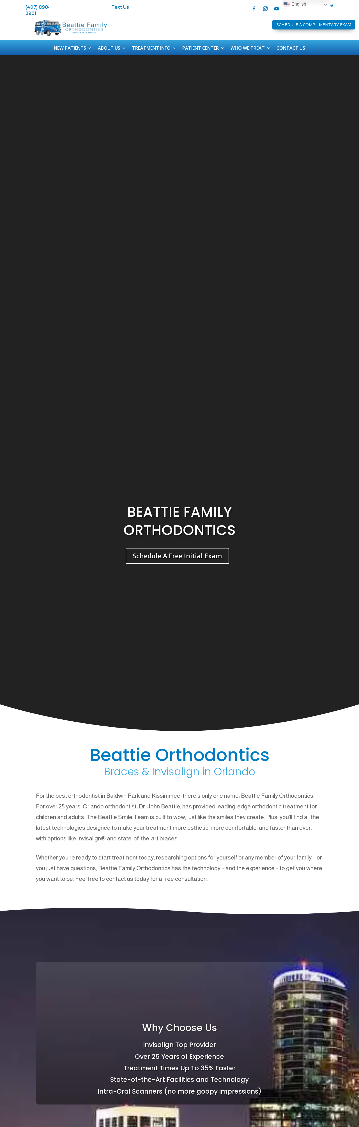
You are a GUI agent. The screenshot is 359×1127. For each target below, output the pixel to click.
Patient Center (200, 48)
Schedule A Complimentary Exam (314, 24)
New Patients (70, 48)
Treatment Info (151, 48)
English (295, 4)
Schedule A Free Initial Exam (177, 555)
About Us (109, 48)
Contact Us (291, 48)
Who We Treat (248, 48)
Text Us (120, 7)
